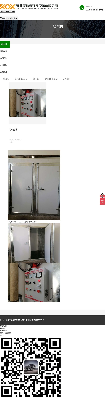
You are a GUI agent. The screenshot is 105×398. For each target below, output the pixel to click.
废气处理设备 (21, 78)
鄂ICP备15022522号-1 (35, 320)
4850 (11, 142)
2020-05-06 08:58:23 (16, 139)
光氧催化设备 (51, 78)
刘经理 (2, 328)
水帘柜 (66, 78)
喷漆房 (6, 78)
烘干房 (36, 78)
